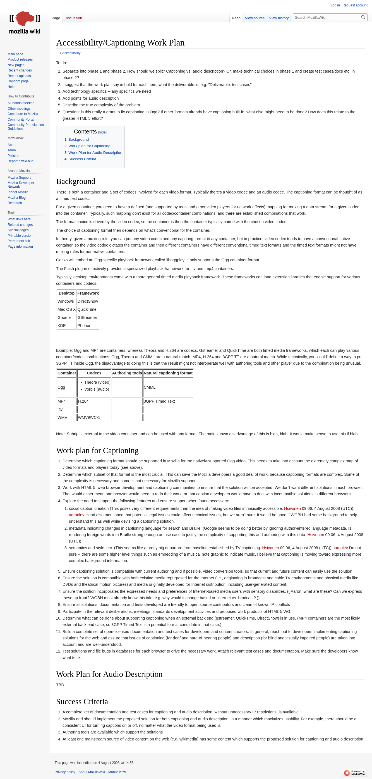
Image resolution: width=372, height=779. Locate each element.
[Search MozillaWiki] (330, 17)
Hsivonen (292, 508)
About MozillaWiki (91, 772)
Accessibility (71, 53)
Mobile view (117, 772)
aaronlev (76, 515)
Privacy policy (65, 772)
